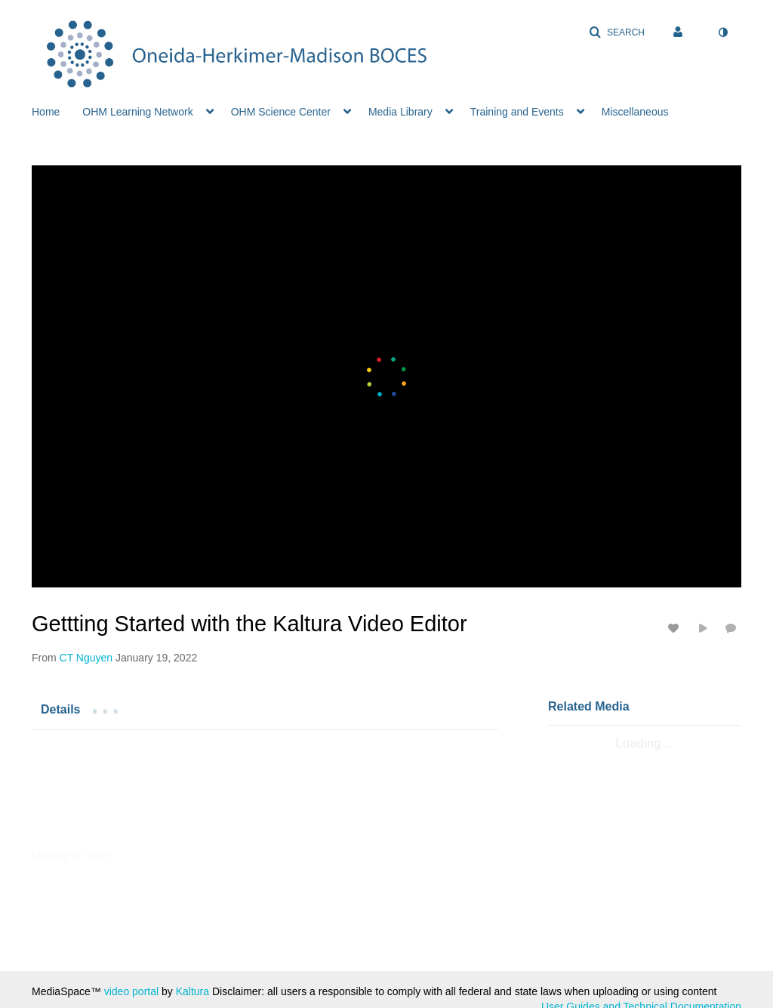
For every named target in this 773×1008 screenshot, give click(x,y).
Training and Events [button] (517, 112)
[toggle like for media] (675, 628)
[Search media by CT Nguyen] (86, 658)
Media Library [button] (400, 112)
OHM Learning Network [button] (137, 112)
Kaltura (192, 991)
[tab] (60, 709)
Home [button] (46, 112)
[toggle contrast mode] (722, 32)
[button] (616, 32)
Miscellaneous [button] (635, 112)
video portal (131, 991)
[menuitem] (57, 110)
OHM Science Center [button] (281, 112)
